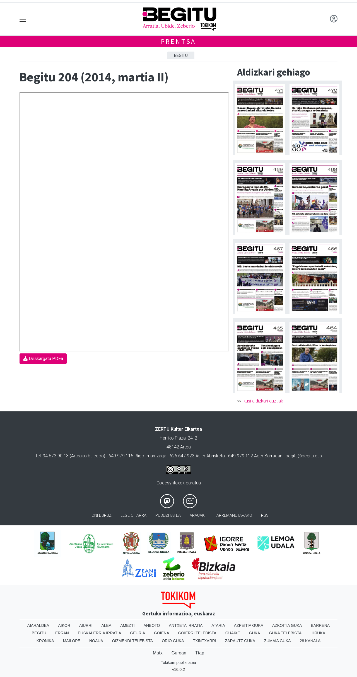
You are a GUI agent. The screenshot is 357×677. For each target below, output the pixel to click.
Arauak (197, 515)
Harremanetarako (233, 515)
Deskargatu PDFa (43, 358)
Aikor (64, 625)
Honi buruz (100, 515)
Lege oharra (133, 515)
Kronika (45, 641)
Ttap (199, 653)
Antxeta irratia (186, 625)
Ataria (218, 625)
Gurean (179, 653)
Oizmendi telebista (132, 641)
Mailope (71, 641)
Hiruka (317, 633)
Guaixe (232, 633)
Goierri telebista (197, 633)
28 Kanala (310, 641)
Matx (158, 653)
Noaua (96, 641)
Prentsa (178, 41)
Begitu (181, 55)
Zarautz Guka (240, 641)
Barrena (320, 625)
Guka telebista (285, 633)
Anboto (152, 625)
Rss (265, 515)
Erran (62, 633)
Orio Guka (173, 641)
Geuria (137, 633)
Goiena (161, 633)
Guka (254, 633)
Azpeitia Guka (248, 625)
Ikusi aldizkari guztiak (262, 401)
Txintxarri (204, 641)
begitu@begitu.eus (304, 455)
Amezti (127, 625)
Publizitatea (168, 515)
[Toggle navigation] (23, 19)
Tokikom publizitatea (178, 662)
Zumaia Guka (277, 641)
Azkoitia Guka (287, 625)
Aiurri (85, 625)
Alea (106, 625)
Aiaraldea (38, 625)
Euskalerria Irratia (99, 633)
